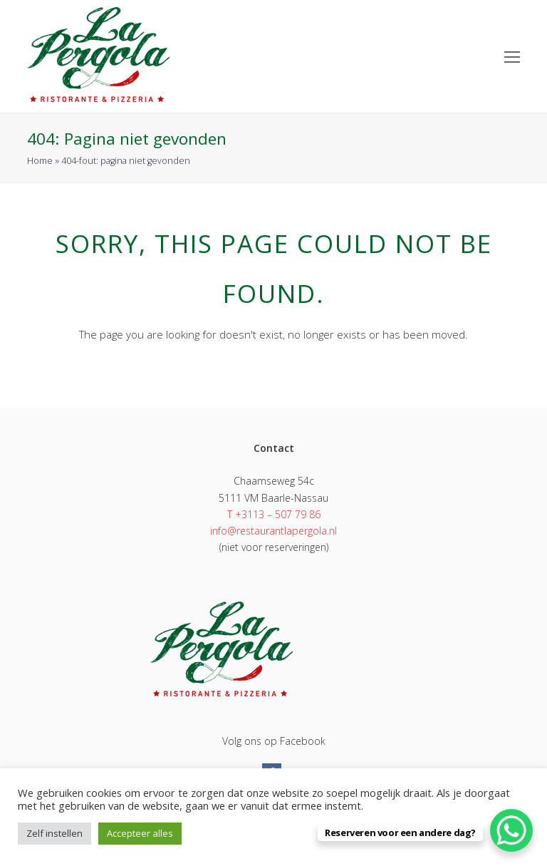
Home (40, 161)
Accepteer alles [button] (140, 833)
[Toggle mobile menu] (512, 56)
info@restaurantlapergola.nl (273, 530)
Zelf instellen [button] (54, 833)
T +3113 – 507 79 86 (274, 514)
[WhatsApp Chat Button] (511, 830)
